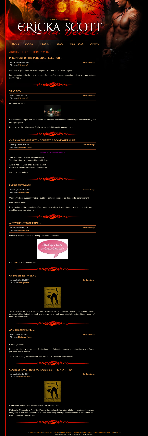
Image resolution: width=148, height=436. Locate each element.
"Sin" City (15, 91)
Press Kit (45, 44)
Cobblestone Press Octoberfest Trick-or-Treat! (42, 370)
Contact (94, 44)
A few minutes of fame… (25, 223)
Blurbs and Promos (25, 147)
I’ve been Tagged (20, 185)
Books (29, 44)
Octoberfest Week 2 (22, 275)
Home (15, 44)
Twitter (110, 432)
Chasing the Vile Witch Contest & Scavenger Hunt (42, 140)
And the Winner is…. (22, 330)
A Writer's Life (23, 65)
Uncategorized (23, 192)
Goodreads (100, 432)
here (16, 262)
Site (118, 432)
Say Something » (89, 62)
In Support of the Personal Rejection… (35, 58)
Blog (60, 44)
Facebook (87, 432)
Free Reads (76, 44)
